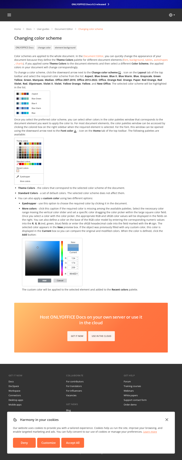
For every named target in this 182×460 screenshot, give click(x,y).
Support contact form (135, 400)
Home (17, 29)
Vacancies (71, 395)
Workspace (14, 390)
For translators (74, 386)
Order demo (130, 404)
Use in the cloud (101, 336)
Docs (28, 29)
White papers (131, 395)
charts (19, 63)
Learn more (150, 431)
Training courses (132, 386)
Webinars (129, 390)
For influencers (74, 390)
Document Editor (64, 29)
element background (65, 47)
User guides (43, 29)
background (137, 59)
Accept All (72, 443)
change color (44, 47)
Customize (48, 443)
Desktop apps (16, 400)
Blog (68, 410)
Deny (24, 443)
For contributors (75, 381)
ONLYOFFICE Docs (25, 47)
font (125, 59)
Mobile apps (15, 404)
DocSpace (14, 386)
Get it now (77, 336)
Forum (127, 381)
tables (148, 59)
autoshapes (161, 59)
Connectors (15, 395)
